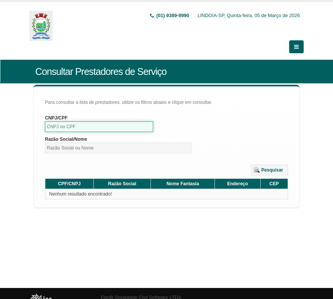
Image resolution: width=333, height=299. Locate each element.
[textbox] (99, 117)
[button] (269, 160)
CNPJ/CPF (56, 108)
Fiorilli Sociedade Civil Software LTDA (141, 288)
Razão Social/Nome (66, 129)
